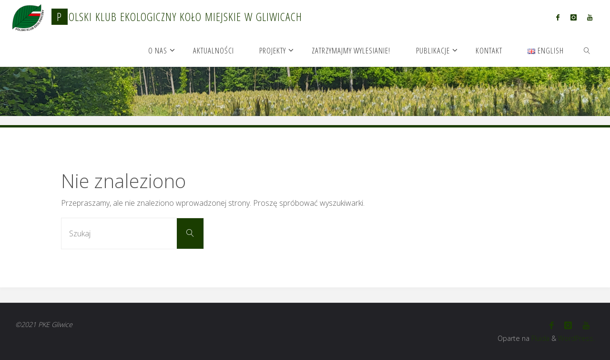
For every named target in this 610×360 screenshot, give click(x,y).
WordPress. (576, 338)
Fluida (539, 338)
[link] (587, 50)
